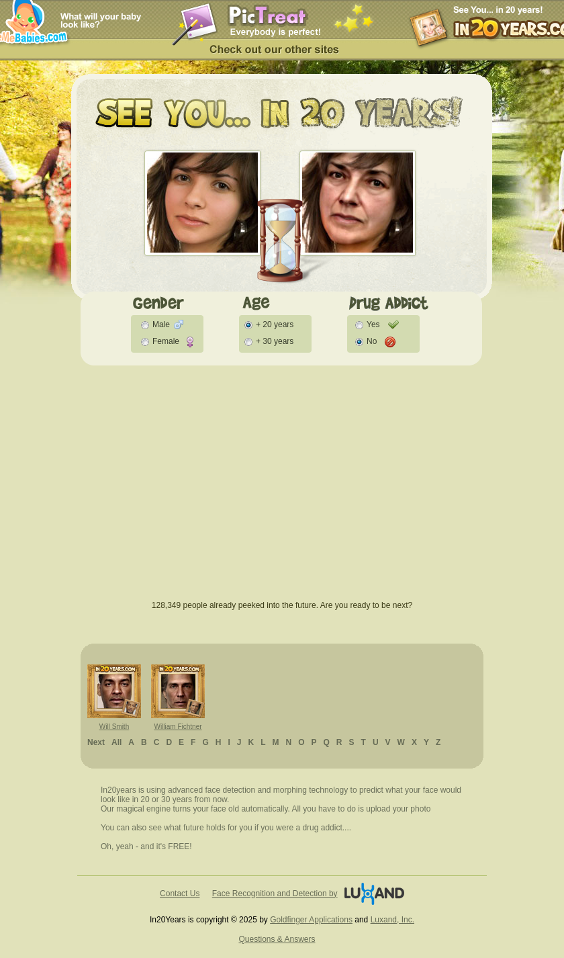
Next (96, 742)
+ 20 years (274, 324)
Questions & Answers (276, 939)
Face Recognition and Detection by (275, 893)
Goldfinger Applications (311, 919)
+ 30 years (274, 341)
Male (161, 324)
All (116, 742)
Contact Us (179, 893)
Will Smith (114, 726)
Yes (373, 324)
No (372, 341)
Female (165, 341)
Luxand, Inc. (392, 919)
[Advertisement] (282, 490)
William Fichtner (177, 726)
